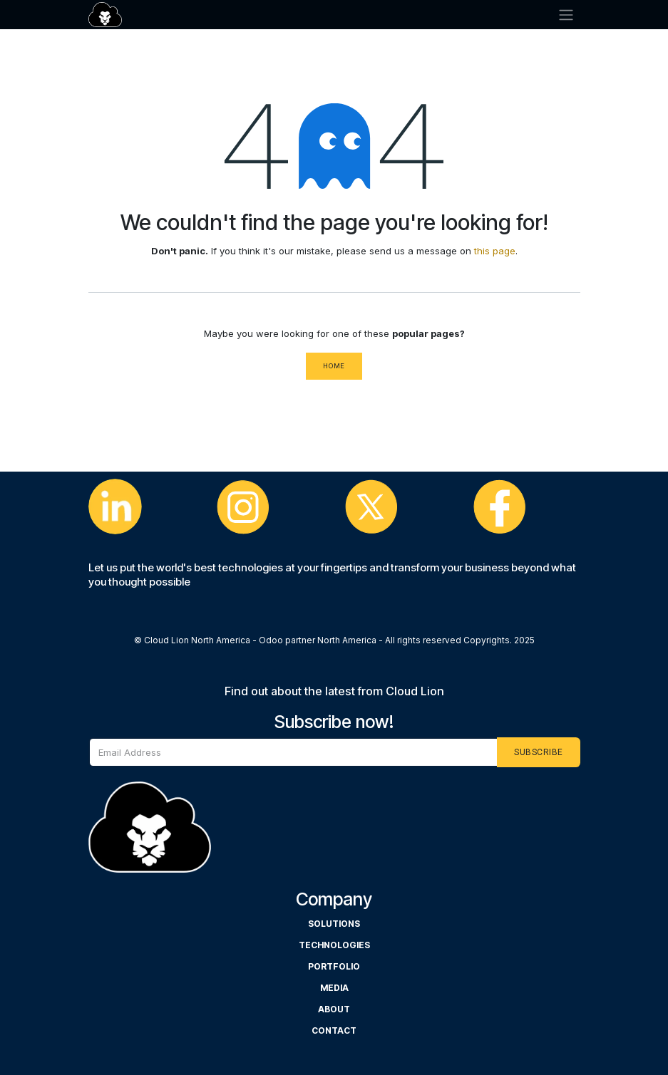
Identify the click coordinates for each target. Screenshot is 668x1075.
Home (334, 366)
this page (494, 250)
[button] (538, 752)
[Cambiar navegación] (566, 14)
